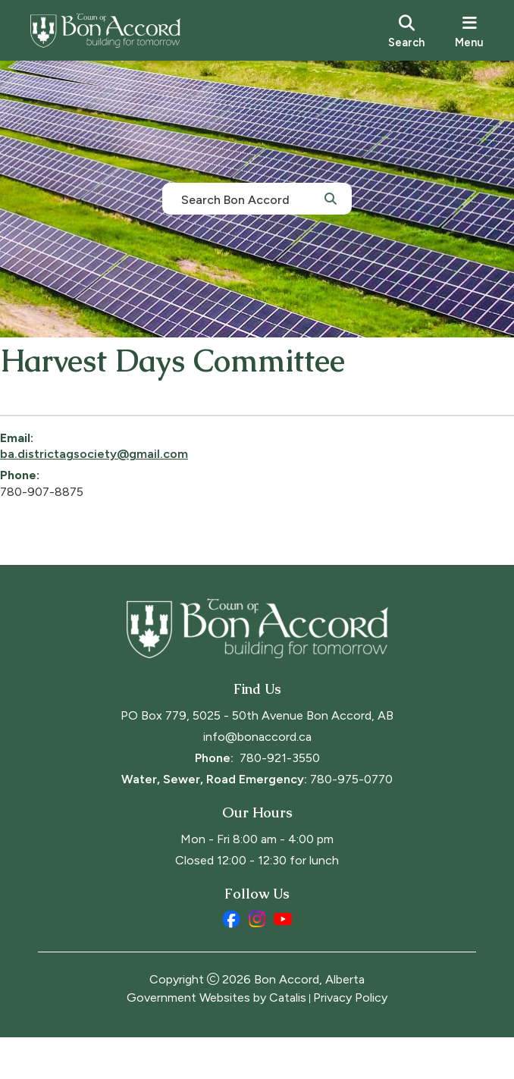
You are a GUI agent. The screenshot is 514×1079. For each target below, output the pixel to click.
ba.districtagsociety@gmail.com (132, 469)
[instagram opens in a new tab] (257, 961)
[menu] (469, 30)
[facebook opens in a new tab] (231, 961)
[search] (406, 30)
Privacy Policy (350, 1039)
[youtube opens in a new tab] (283, 961)
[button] (330, 198)
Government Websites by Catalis (216, 1039)
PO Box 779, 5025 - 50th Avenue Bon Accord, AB (257, 757)
